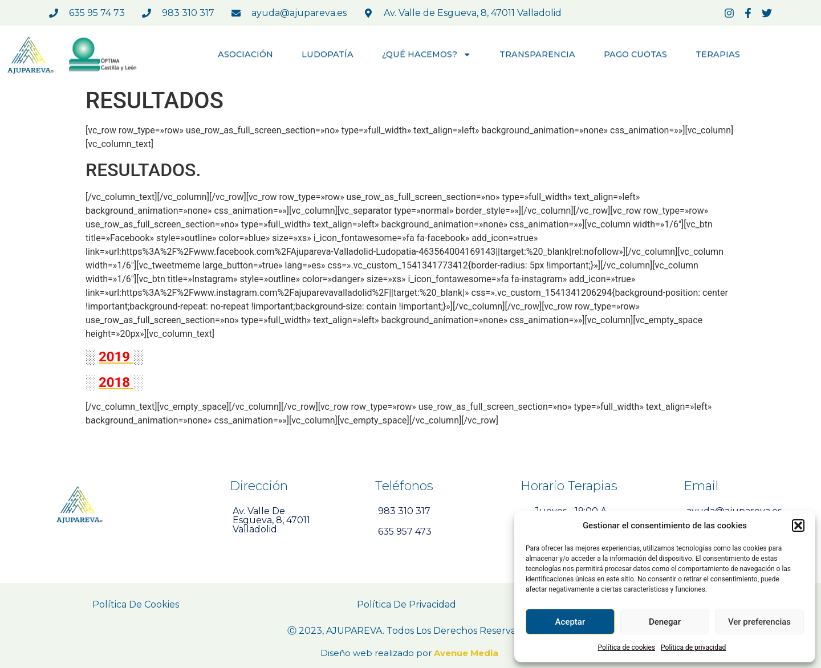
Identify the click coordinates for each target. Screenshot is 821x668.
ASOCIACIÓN (245, 55)
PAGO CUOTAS (635, 55)
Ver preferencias (759, 622)
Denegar (665, 622)
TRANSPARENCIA (537, 55)
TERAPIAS (718, 55)
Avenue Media (467, 652)
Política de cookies (627, 647)
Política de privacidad (693, 647)
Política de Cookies (135, 604)
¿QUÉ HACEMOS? (427, 55)
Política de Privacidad (406, 604)
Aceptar (570, 622)
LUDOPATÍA (327, 55)
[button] (798, 525)
